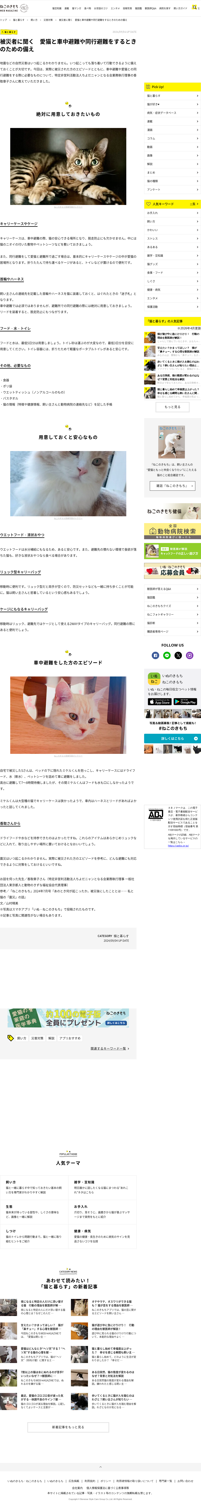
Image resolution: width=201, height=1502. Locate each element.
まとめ (151, 172)
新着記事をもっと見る (68, 1427)
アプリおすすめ (70, 1038)
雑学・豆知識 (155, 255)
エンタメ (115, 8)
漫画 (149, 130)
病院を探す (165, 8)
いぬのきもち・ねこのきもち (25, 1481)
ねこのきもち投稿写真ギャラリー (68, 207)
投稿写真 (127, 8)
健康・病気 (153, 289)
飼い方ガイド (180, 8)
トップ (3, 20)
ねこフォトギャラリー (160, 614)
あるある (152, 247)
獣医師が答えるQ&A (159, 589)
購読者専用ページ (157, 631)
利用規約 (90, 1481)
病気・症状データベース (161, 113)
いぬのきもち (55, 1481)
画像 (149, 155)
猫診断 (151, 623)
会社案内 (77, 1487)
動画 (149, 147)
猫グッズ (152, 264)
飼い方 (34, 20)
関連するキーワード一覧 (108, 1048)
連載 (66, 8)
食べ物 (87, 8)
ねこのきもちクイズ (159, 606)
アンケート (153, 189)
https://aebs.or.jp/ (178, 845)
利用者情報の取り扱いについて (135, 1481)
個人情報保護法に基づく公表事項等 (107, 1487)
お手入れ (152, 213)
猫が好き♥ (153, 104)
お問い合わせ (185, 1481)
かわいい (152, 230)
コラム (151, 138)
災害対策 (48, 20)
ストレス (152, 238)
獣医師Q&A (150, 8)
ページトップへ (100, 1467)
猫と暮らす (18, 20)
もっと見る (173, 406)
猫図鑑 (138, 8)
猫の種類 (152, 181)
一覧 (192, 204)
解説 (51, 1038)
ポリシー (105, 1481)
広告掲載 (74, 1481)
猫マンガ (76, 8)
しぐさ (151, 281)
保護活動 (152, 306)
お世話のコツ (101, 8)
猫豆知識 (56, 8)
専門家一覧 (165, 1481)
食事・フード (155, 272)
